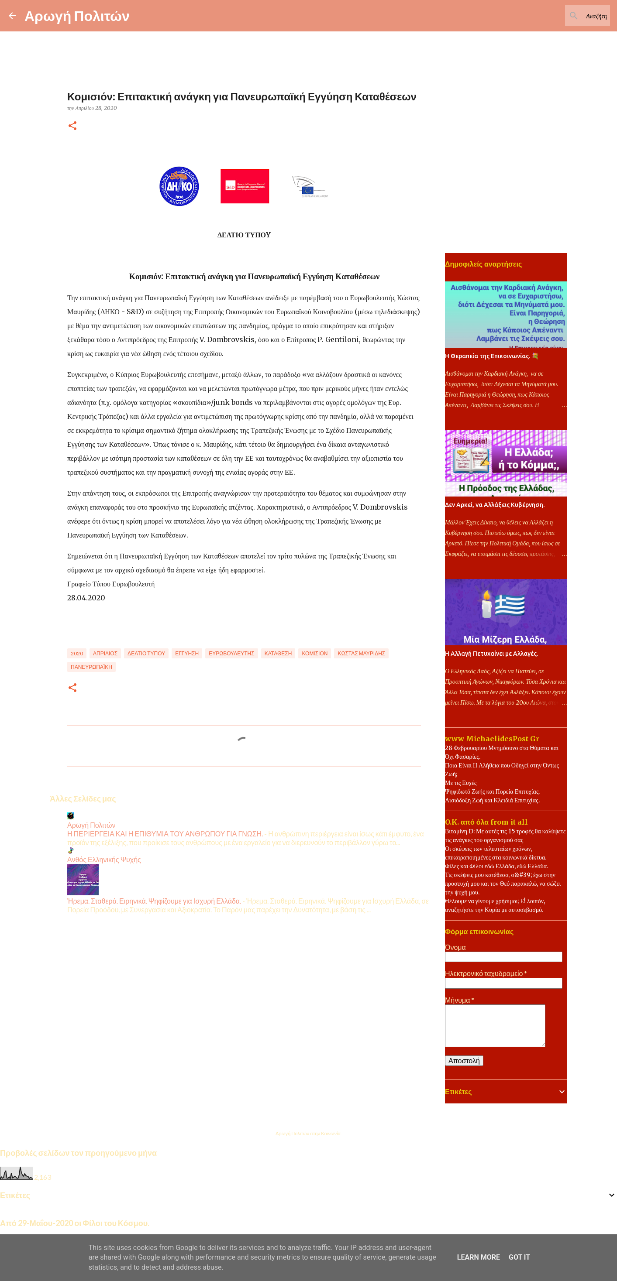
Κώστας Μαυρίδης (361, 653)
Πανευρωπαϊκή (91, 667)
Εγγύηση (187, 653)
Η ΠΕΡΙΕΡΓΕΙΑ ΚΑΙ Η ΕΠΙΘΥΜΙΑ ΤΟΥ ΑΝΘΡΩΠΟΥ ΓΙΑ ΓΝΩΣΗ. (165, 833)
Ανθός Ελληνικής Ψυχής (104, 859)
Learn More (478, 1257)
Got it (519, 1257)
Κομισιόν (314, 653)
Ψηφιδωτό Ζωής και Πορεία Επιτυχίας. (492, 791)
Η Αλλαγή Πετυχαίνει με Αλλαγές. (491, 653)
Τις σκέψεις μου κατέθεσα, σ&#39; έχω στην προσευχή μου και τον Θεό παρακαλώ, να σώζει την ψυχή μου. (503, 883)
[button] (72, 126)
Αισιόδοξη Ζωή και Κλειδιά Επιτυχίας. (492, 800)
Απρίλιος (105, 653)
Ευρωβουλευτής (231, 653)
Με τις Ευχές (460, 783)
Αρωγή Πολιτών (77, 15)
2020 (77, 653)
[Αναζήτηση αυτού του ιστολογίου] (564, 15)
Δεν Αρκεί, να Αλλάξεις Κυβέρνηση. (495, 504)
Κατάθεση (278, 653)
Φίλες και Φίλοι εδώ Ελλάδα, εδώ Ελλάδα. (496, 866)
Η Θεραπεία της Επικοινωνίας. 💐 (492, 356)
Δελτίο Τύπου (146, 653)
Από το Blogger (308, 1115)
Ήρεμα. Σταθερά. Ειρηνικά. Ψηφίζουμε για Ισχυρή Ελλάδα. (154, 901)
